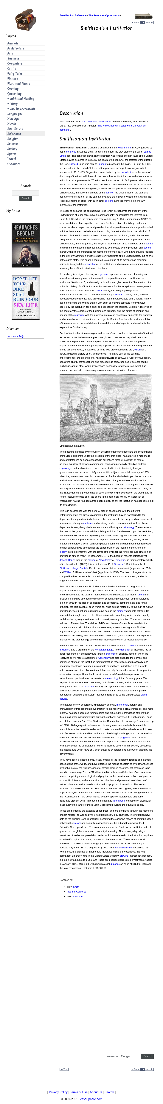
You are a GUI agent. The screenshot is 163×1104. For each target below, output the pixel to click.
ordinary (121, 611)
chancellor (90, 264)
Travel (11, 159)
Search (109, 1092)
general (104, 274)
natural (98, 290)
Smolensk (78, 896)
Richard (73, 164)
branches (110, 653)
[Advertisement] (106, 69)
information (119, 800)
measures (89, 686)
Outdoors (13, 164)
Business (13, 58)
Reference (14, 134)
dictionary (65, 649)
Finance (12, 79)
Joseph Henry (67, 560)
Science (12, 144)
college (92, 560)
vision (137, 349)
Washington (124, 147)
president (126, 172)
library (118, 294)
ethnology (129, 527)
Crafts (11, 68)
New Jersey (105, 560)
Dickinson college (69, 568)
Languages (14, 114)
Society (12, 149)
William (68, 572)
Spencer (118, 564)
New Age (13, 119)
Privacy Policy (58, 1092)
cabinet (109, 192)
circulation (125, 649)
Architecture (15, 48)
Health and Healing (20, 99)
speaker (148, 247)
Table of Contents (76, 891)
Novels (11, 124)
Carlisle (84, 568)
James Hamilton (123, 847)
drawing (124, 855)
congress (71, 151)
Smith (76, 886)
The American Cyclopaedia (96, 121)
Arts (10, 53)
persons (109, 200)
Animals (12, 43)
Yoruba (99, 649)
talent (141, 594)
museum (79, 315)
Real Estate (15, 129)
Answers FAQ (16, 336)
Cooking (12, 89)
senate (149, 243)
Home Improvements (21, 109)
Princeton (120, 560)
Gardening (14, 94)
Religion (12, 139)
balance (115, 864)
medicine (88, 523)
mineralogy (122, 704)
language (108, 649)
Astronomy (104, 657)
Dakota (132, 645)
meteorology (112, 678)
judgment (125, 737)
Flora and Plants (18, 84)
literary (77, 823)
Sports (11, 154)
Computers (14, 63)
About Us (96, 1092)
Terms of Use (79, 1092)
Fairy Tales (14, 74)
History (12, 104)
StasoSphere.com (91, 1099)
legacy (63, 551)
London (102, 164)
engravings (66, 468)
